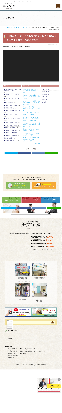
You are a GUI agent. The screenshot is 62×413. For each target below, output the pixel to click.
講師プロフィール (36, 371)
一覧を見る (37, 150)
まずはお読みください (23, 371)
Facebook (24, 159)
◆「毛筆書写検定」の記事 (10, 131)
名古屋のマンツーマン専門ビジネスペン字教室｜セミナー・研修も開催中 (16, 1)
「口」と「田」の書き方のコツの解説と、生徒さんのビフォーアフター (31, 115)
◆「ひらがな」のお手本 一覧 (11, 105)
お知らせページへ (31, 165)
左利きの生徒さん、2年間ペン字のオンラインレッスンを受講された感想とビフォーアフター (31, 125)
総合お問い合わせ (13, 384)
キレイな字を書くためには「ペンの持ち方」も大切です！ (31, 120)
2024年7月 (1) (45, 105)
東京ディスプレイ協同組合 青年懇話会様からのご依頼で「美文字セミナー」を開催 (31, 145)
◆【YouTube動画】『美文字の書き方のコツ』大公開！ (12, 96)
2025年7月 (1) (45, 95)
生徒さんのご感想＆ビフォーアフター (35, 374)
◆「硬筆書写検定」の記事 (10, 129)
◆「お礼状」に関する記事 (10, 139)
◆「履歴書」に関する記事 (10, 142)
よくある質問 (24, 377)
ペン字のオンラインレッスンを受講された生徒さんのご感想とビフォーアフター (31, 131)
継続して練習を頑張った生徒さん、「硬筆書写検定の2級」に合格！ (31, 97)
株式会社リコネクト (36, 409)
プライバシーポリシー (26, 384)
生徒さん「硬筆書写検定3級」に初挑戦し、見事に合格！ (31, 136)
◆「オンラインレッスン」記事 (12, 125)
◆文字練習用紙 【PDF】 (10, 147)
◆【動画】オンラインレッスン (12, 117)
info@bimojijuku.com (31, 267)
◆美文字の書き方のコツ (10, 134)
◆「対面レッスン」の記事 (10, 121)
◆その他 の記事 (8, 144)
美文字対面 (48, 371)
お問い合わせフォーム (31, 15)
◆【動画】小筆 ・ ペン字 (10, 111)
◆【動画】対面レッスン (10, 114)
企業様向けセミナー (13, 377)
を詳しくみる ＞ (49, 390)
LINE (52, 159)
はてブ (38, 159)
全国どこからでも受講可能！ (49, 387)
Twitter (11, 159)
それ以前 (44, 108)
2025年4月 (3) (45, 98)
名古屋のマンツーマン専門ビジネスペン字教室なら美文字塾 (33, 408)
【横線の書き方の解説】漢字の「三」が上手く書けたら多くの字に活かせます (31, 103)
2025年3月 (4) (45, 100)
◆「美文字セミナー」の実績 (11, 101)
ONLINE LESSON (43, 381)
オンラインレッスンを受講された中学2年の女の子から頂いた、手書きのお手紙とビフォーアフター (31, 109)
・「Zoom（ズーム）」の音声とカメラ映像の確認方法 (31, 140)
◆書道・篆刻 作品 (8, 109)
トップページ (12, 371)
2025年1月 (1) (45, 103)
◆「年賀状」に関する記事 (10, 136)
